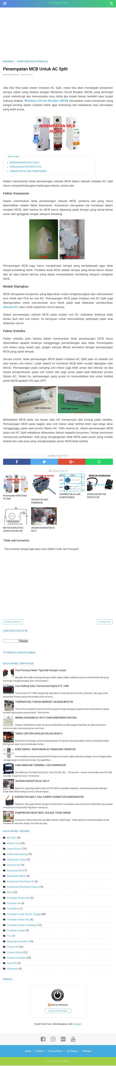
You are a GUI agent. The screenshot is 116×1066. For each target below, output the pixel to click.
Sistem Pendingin (16, 958)
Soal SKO (12, 963)
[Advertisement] (58, 36)
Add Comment (27, 75)
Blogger (77, 1024)
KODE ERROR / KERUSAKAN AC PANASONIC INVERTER (45, 749)
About (25, 1051)
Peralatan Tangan (16, 931)
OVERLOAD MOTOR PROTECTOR (25, 167)
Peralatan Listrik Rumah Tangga (24, 914)
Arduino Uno (13, 843)
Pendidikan (13, 909)
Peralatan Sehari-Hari (18, 920)
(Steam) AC (10, 307)
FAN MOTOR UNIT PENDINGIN (39, 501)
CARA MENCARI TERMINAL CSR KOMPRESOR (40, 765)
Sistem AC (12, 947)
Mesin (10, 892)
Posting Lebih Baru (13, 622)
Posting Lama (104, 622)
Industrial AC (14, 865)
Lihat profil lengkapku (58, 1011)
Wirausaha (12, 969)
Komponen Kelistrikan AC (20, 882)
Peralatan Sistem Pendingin (22, 925)
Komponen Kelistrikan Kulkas (22, 887)
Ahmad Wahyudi (59, 1005)
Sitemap (89, 1051)
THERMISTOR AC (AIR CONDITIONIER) (28, 171)
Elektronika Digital (16, 860)
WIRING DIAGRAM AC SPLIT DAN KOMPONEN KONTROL (46, 718)
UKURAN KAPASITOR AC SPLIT (24, 163)
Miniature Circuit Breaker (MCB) (46, 101)
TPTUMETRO (58, 3)
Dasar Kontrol (14, 849)
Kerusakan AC (14, 871)
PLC (9, 936)
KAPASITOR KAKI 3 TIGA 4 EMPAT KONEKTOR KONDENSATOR (49, 797)
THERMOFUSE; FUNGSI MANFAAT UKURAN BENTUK (44, 702)
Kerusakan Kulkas (16, 876)
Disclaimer (73, 1051)
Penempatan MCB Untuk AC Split (15, 497)
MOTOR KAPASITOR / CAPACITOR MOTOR (13, 530)
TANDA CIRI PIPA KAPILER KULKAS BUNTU (39, 734)
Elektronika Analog (17, 854)
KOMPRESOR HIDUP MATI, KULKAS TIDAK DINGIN (43, 813)
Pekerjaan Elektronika (18, 898)
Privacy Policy (55, 1051)
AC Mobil (12, 838)
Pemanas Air (14, 903)
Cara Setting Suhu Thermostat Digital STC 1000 (42, 686)
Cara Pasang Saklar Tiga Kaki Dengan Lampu (40, 670)
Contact (38, 1051)
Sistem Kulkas (14, 952)
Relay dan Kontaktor (17, 941)
